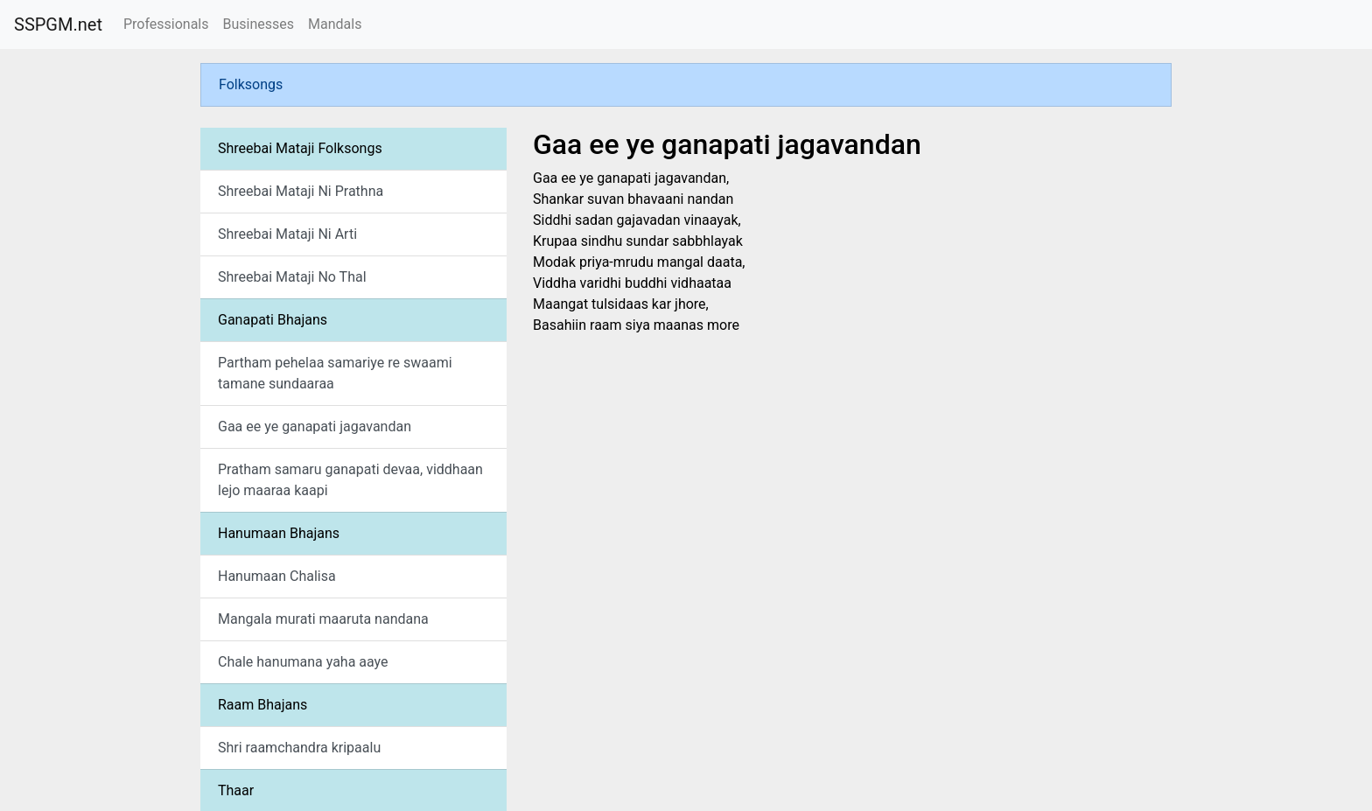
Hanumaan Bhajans (279, 533)
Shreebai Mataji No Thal (292, 277)
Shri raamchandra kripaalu (299, 747)
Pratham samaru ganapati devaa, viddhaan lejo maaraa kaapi (350, 480)
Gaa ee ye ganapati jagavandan (314, 426)
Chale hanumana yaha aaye (303, 662)
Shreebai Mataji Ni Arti (287, 234)
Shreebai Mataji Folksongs (300, 148)
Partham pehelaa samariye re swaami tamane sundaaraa (335, 373)
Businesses (258, 24)
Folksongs (251, 84)
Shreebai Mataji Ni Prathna (300, 191)
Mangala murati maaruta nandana (323, 619)
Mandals (334, 24)
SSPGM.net (58, 24)
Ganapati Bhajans (272, 319)
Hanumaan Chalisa (277, 576)
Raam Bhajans (262, 704)
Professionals (166, 24)
